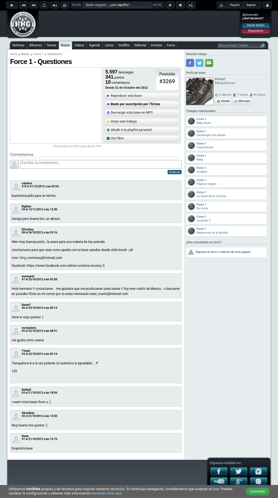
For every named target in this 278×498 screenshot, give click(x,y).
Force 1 (38, 54)
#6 (23, 307)
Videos (79, 45)
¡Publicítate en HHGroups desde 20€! (77, 146)
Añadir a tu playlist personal (131, 130)
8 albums (225, 95)
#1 (23, 439)
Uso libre (117, 138)
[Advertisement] (139, 23)
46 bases (260, 95)
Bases (65, 45)
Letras (109, 45)
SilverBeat (28, 413)
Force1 (220, 79)
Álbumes (35, 45)
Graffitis (124, 45)
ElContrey (27, 229)
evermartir (28, 276)
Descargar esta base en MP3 (132, 112)
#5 (23, 330)
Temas (51, 45)
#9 (23, 209)
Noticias (18, 45)
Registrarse (255, 31)
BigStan (26, 206)
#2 (23, 416)
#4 (23, 353)
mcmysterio (29, 327)
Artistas (156, 45)
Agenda (94, 45)
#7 (23, 279)
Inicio (13, 54)
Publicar (174, 172)
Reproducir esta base (126, 96)
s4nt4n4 (27, 183)
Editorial (140, 45)
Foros (171, 45)
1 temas (242, 95)
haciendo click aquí (106, 493)
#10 (24, 186)
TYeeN (26, 350)
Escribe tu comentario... (101, 164)
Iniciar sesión (256, 25)
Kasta (25, 436)
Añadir (225, 101)
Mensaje (244, 101)
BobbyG (26, 389)
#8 (23, 232)
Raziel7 (26, 304)
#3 (23, 392)
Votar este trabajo (124, 121)
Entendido (258, 491)
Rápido (251, 5)
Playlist (234, 5)
